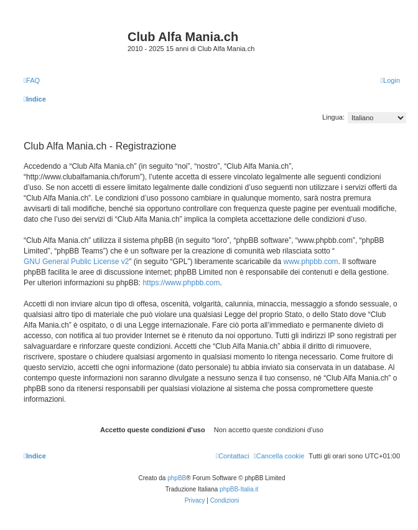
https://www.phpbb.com (181, 282)
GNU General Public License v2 (76, 261)
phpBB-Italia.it (239, 489)
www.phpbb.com (311, 261)
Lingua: (333, 117)
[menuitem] (32, 80)
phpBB (176, 478)
